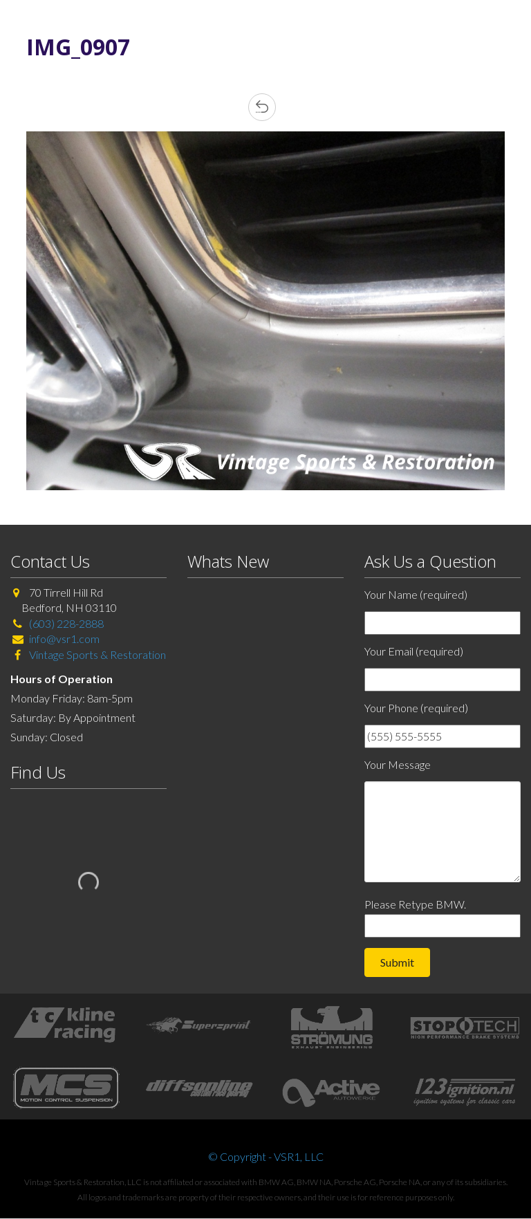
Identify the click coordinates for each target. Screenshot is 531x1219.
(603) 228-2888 (66, 623)
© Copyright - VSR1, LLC (266, 1156)
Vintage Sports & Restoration (96, 654)
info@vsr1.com (64, 638)
